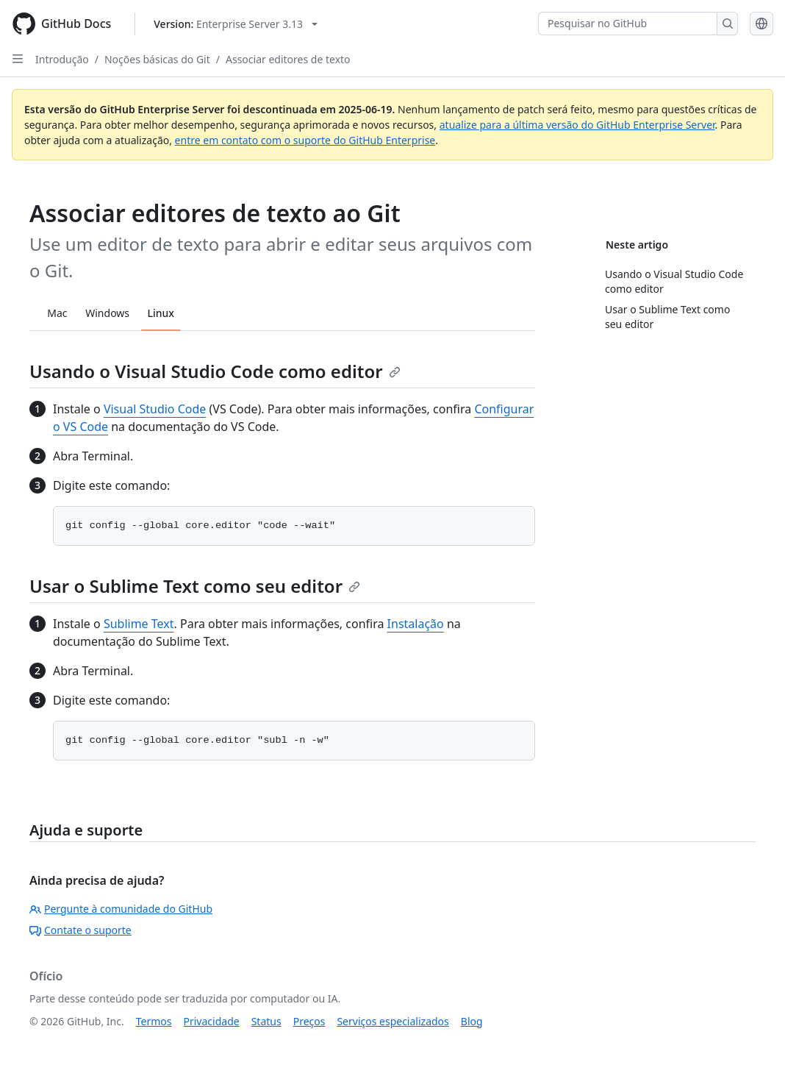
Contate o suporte (80, 930)
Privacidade (212, 1021)
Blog (472, 1021)
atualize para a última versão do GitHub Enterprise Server (577, 125)
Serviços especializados (392, 1021)
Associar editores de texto (288, 59)
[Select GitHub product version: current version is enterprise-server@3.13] (235, 24)
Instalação (415, 624)
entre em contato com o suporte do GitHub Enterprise (305, 140)
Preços (309, 1021)
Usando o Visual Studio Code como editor (215, 371)
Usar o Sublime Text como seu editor (194, 586)
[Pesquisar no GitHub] (628, 24)
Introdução (62, 59)
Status (266, 1021)
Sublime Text (139, 624)
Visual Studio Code (155, 409)
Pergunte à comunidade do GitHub (120, 909)
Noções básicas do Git (157, 59)
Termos (154, 1021)
